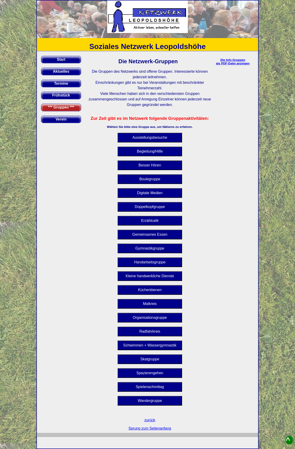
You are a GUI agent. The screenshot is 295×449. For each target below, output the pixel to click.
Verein (61, 119)
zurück (149, 420)
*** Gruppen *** (61, 107)
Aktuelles (61, 71)
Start (61, 59)
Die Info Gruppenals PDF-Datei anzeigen (233, 61)
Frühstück (61, 95)
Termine (61, 83)
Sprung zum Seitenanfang (149, 428)
